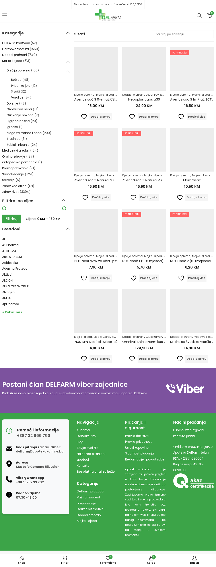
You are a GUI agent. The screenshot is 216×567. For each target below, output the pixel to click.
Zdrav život (110, 337)
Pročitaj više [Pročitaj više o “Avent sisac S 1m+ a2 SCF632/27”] (196, 117)
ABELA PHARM (12, 257)
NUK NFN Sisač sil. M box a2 (96, 341)
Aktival (7, 274)
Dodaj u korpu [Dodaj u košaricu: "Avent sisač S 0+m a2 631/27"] (101, 117)
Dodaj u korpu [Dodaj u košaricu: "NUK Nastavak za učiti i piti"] (101, 278)
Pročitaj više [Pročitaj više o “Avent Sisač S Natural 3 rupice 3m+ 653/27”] (100, 197)
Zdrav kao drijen (14, 186)
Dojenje (12, 103)
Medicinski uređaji (15, 150)
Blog (80, 442)
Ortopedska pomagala (19, 162)
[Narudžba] (183, 34)
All (4, 239)
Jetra (149, 95)
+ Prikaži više (12, 312)
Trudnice (13, 138)
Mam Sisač (192, 180)
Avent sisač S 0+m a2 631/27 (97, 99)
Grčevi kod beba (19, 109)
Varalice (17, 97)
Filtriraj (12, 218)
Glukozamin (154, 337)
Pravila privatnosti (138, 441)
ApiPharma (10, 304)
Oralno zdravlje (13, 156)
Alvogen (8, 292)
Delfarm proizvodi (90, 491)
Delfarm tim (86, 436)
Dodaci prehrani (133, 95)
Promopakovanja (15, 168)
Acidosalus (10, 263)
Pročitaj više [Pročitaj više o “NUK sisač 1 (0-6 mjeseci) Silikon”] (148, 278)
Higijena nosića (18, 121)
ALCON (7, 280)
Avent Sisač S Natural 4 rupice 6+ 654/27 (155, 180)
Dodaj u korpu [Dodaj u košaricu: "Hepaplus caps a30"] (149, 117)
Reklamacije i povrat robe (144, 459)
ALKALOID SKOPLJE (15, 286)
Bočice (16, 79)
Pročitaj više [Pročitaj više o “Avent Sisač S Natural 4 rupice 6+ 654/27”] (148, 197)
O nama (83, 430)
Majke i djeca (105, 95)
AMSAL (7, 298)
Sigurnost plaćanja (139, 453)
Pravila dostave (137, 436)
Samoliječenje (13, 174)
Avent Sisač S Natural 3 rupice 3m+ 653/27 (109, 180)
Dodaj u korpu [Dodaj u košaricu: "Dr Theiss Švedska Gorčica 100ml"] (196, 359)
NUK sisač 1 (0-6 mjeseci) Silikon (148, 261)
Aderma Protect (14, 268)
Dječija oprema (84, 95)
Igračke (12, 127)
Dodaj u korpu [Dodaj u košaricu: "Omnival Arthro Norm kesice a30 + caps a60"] (149, 359)
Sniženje (8, 180)
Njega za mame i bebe (24, 133)
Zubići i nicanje (18, 144)
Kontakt (83, 465)
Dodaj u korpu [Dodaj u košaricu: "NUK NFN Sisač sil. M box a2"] (101, 359)
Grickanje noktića (20, 115)
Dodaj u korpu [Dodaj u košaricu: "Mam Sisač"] (196, 197)
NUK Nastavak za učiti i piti (95, 261)
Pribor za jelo (20, 85)
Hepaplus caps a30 (144, 99)
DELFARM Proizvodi (16, 43)
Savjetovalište (87, 448)
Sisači (97, 337)
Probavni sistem (204, 337)
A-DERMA (9, 251)
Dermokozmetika (15, 49)
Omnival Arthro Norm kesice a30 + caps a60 (158, 341)
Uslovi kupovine (137, 447)
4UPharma (10, 245)
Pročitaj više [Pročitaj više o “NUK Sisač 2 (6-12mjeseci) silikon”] (196, 278)
